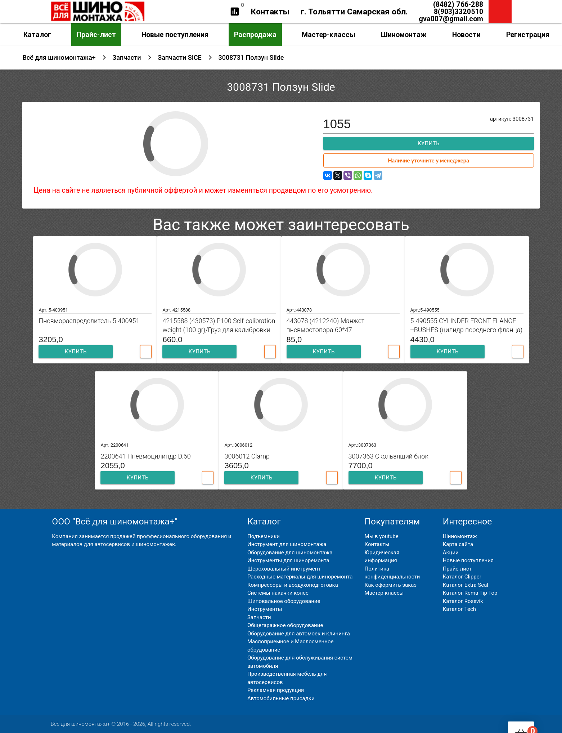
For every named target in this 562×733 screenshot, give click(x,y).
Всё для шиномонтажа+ (58, 57)
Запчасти (126, 57)
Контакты (270, 11)
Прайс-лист (96, 34)
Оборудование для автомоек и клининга (298, 633)
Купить (428, 143)
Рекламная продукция (275, 690)
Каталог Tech (459, 609)
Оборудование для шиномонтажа (289, 552)
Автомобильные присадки (281, 698)
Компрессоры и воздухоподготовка (292, 585)
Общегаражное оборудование (285, 625)
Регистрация (527, 34)
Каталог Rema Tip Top (470, 593)
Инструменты (264, 609)
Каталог (37, 34)
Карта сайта (458, 544)
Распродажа (255, 34)
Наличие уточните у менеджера (428, 160)
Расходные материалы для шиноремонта (299, 576)
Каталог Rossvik (463, 601)
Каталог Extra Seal (465, 585)
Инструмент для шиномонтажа (286, 544)
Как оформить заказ (391, 585)
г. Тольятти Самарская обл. (354, 11)
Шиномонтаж (404, 34)
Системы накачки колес (278, 593)
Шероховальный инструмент (284, 569)
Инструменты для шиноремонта (288, 560)
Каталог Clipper (462, 576)
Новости (466, 34)
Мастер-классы (328, 34)
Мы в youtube (382, 536)
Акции (451, 552)
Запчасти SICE (180, 57)
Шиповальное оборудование (283, 601)
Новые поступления (174, 34)
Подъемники (263, 536)
